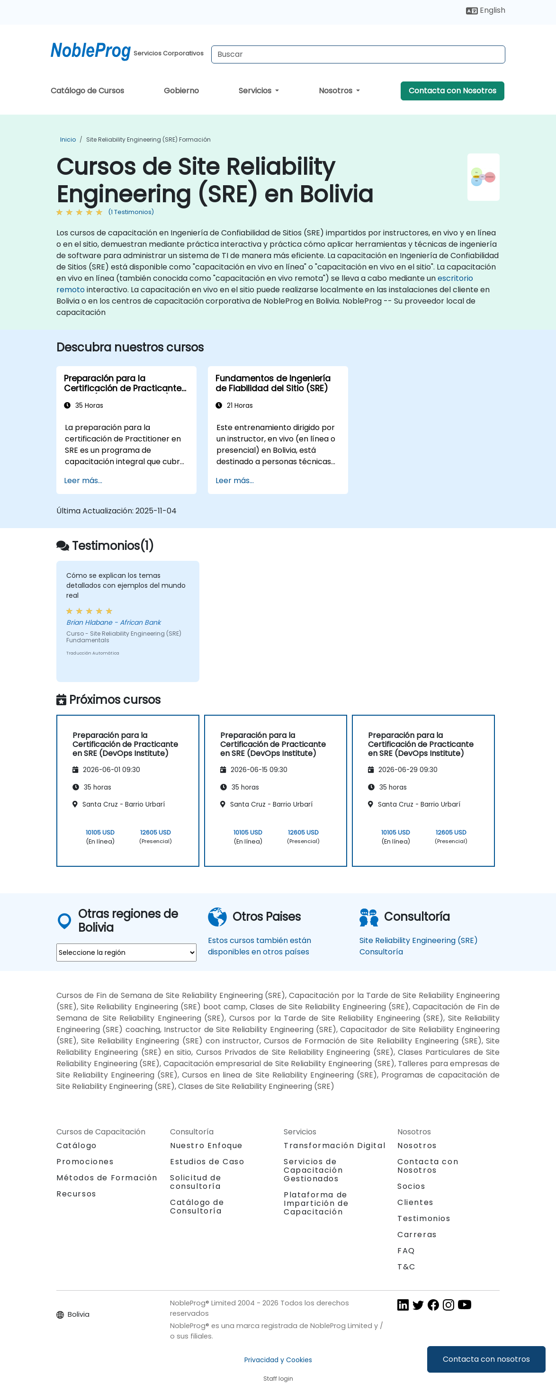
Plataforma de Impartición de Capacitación (316, 1203)
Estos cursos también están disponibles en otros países (259, 946)
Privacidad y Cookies (278, 1360)
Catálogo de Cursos (87, 90)
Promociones (85, 1161)
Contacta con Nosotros (452, 90)
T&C (406, 1266)
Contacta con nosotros (486, 1359)
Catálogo (76, 1145)
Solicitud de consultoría (195, 1182)
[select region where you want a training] (126, 953)
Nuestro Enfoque (206, 1145)
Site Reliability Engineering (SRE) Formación (148, 139)
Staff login (278, 1379)
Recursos (76, 1193)
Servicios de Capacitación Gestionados (313, 1170)
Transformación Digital (335, 1145)
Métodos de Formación (107, 1177)
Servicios (256, 90)
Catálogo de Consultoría (197, 1206)
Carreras (417, 1234)
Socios (411, 1186)
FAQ (406, 1250)
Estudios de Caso (207, 1161)
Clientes (415, 1202)
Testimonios (424, 1218)
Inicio (68, 139)
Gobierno (181, 90)
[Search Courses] (358, 54)
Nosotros (336, 90)
